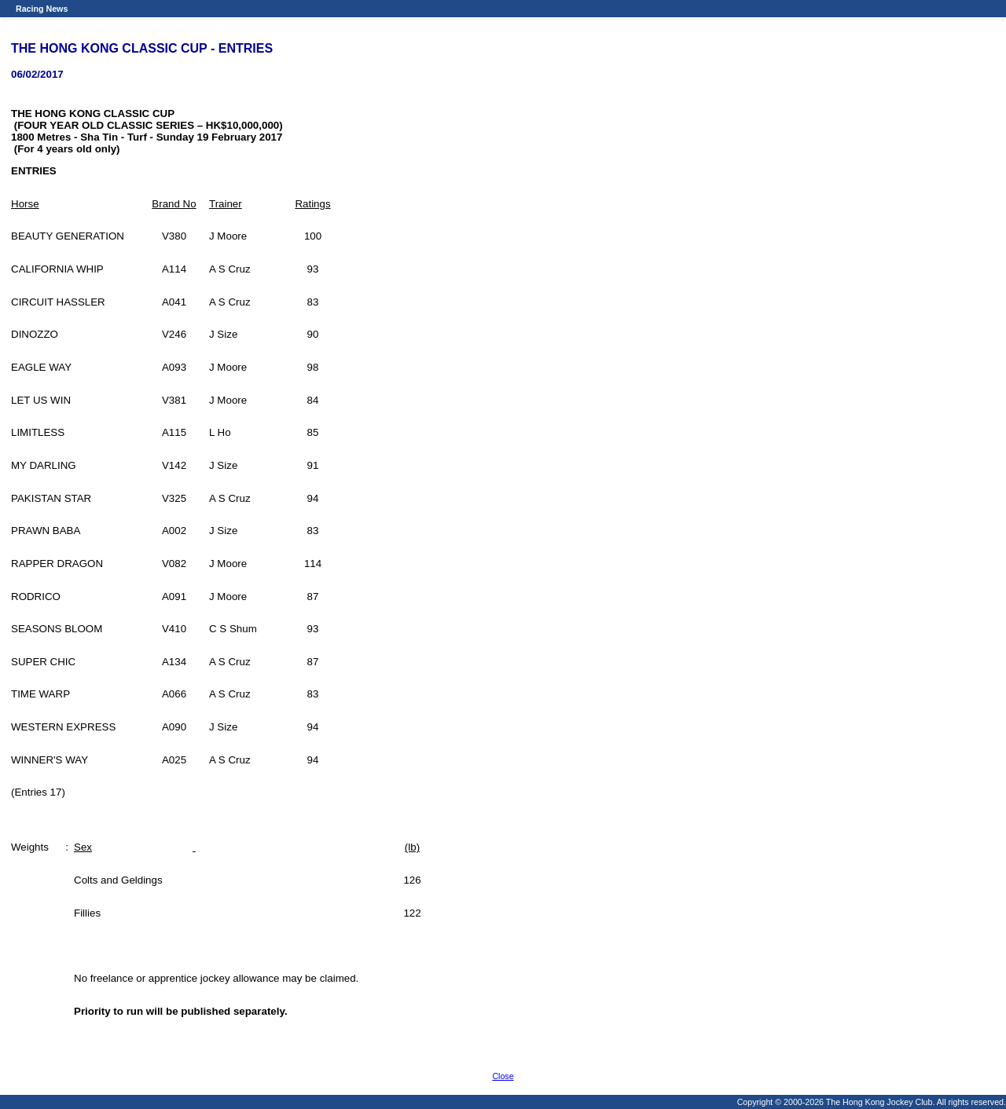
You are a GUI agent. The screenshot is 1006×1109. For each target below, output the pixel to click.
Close (502, 1076)
